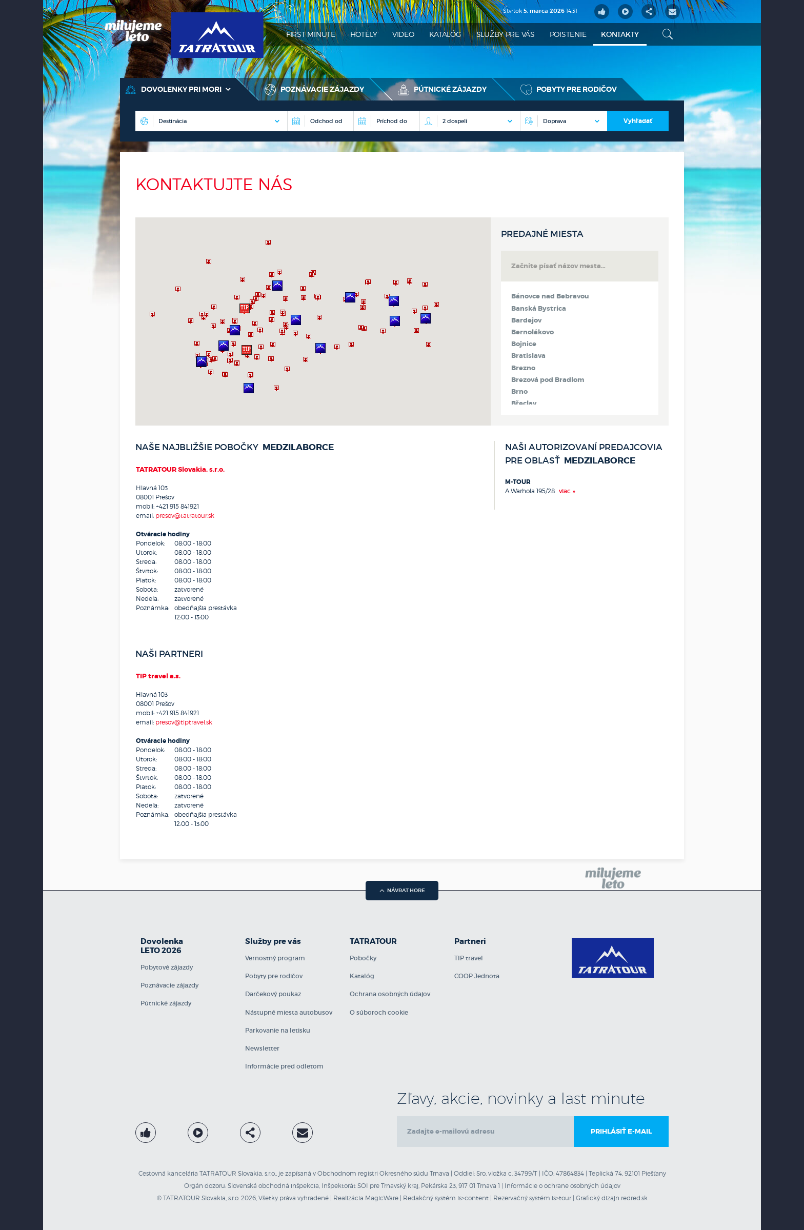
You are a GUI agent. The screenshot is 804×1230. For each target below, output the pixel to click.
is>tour (561, 1198)
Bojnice (523, 344)
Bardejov (526, 320)
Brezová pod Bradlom (547, 380)
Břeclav (523, 403)
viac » (567, 491)
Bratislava (528, 356)
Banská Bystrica (538, 309)
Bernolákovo (532, 332)
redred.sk (634, 1198)
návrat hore (402, 890)
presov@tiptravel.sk (183, 722)
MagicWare (381, 1198)
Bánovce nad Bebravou (550, 296)
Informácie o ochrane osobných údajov (562, 1185)
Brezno (523, 368)
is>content (473, 1198)
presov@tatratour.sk (184, 515)
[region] (313, 321)
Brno (519, 392)
